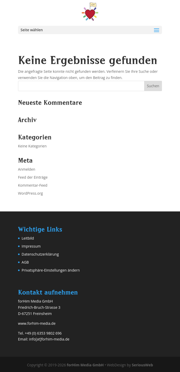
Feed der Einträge (33, 177)
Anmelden (26, 169)
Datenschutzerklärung (40, 254)
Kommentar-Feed (32, 185)
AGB (25, 262)
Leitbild (28, 238)
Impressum (31, 246)
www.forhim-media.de (36, 323)
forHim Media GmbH (85, 364)
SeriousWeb (142, 364)
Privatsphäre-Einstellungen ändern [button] (51, 270)
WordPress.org (30, 193)
